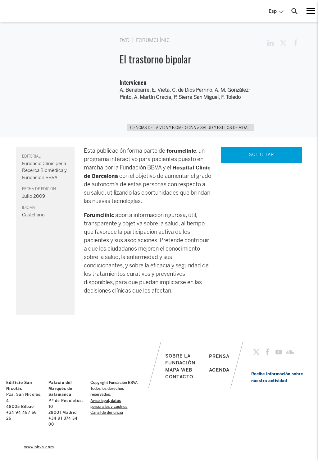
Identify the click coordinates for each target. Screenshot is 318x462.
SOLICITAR (261, 154)
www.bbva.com (39, 447)
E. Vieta (161, 90)
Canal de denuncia (106, 412)
